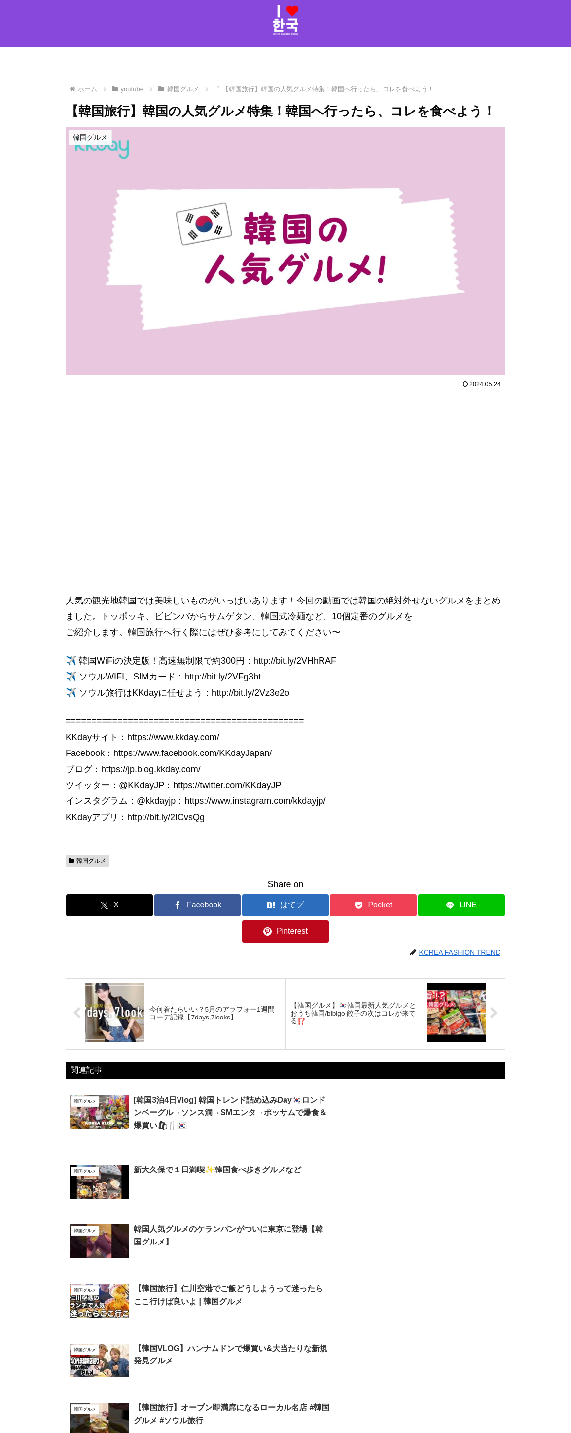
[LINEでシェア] (395, 905)
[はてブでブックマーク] (249, 905)
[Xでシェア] (102, 905)
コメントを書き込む (285, 1336)
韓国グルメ (87, 860)
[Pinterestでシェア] (468, 905)
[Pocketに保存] (322, 905)
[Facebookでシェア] (176, 905)
